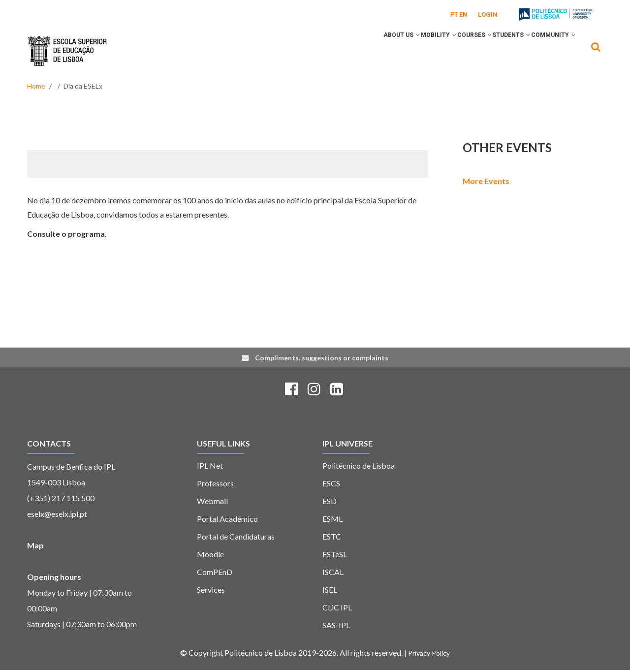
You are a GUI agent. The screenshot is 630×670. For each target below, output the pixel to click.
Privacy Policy (429, 653)
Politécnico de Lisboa (358, 465)
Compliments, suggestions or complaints (321, 357)
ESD (329, 501)
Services (211, 589)
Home (36, 86)
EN (463, 14)
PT (454, 14)
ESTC (331, 536)
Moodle (210, 554)
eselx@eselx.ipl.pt (57, 513)
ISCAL (333, 571)
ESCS (331, 483)
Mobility (407, 50)
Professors (215, 483)
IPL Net (210, 465)
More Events (486, 181)
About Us (361, 50)
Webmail (212, 501)
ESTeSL (334, 554)
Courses (452, 50)
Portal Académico (227, 518)
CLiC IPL (337, 607)
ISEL (329, 589)
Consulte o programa (66, 233)
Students (498, 50)
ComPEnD (214, 571)
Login (488, 14)
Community (549, 50)
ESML (332, 518)
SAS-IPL (336, 625)
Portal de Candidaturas (236, 536)
